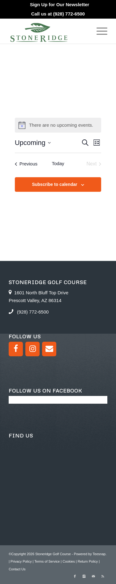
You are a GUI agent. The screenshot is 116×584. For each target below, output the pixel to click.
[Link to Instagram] (84, 576)
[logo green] (48, 31)
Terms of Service (47, 561)
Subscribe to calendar (54, 184)
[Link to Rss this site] (102, 576)
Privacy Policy (21, 561)
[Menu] (98, 31)
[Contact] (49, 349)
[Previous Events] (26, 163)
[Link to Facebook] (74, 576)
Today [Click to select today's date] (58, 163)
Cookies (68, 561)
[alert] (58, 125)
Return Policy (88, 561)
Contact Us (17, 569)
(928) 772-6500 (69, 13)
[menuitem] (59, 4)
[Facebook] (16, 349)
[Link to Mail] (93, 576)
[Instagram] (32, 349)
